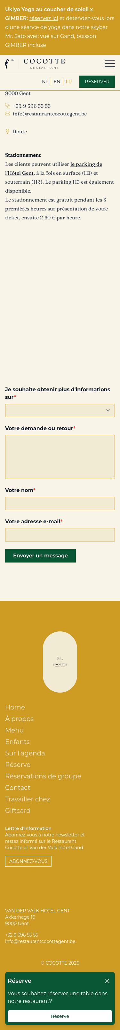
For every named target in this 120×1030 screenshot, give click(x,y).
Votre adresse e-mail (32, 522)
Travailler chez (27, 799)
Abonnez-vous (28, 861)
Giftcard (18, 810)
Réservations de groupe (43, 776)
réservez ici (43, 18)
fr (69, 82)
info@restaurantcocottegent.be (50, 113)
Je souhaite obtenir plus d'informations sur (57, 393)
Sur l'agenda (25, 753)
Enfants (17, 742)
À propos (19, 719)
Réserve (17, 765)
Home (15, 707)
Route (20, 131)
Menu (14, 730)
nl (45, 82)
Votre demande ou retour (39, 428)
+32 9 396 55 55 (32, 106)
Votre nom (19, 490)
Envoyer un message (40, 556)
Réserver (97, 82)
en (57, 82)
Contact (17, 787)
